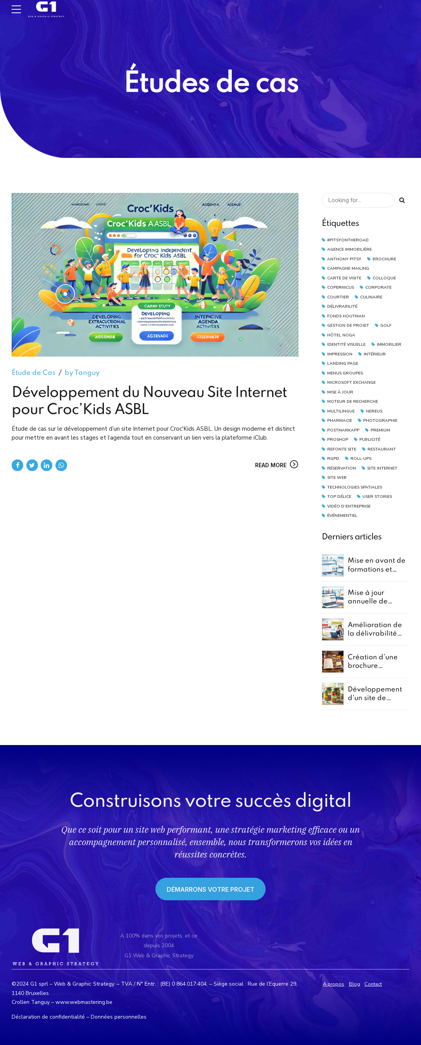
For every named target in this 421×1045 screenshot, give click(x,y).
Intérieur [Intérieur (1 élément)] (375, 354)
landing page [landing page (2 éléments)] (342, 363)
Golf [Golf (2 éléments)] (386, 325)
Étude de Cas (33, 373)
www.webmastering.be (83, 1002)
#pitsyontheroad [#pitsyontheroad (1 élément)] (348, 240)
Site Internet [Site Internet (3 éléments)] (382, 468)
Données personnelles (119, 1017)
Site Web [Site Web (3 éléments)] (337, 477)
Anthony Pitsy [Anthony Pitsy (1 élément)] (344, 259)
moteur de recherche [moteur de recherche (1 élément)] (352, 401)
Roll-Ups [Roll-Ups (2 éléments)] (360, 458)
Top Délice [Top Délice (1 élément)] (339, 496)
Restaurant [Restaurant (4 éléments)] (382, 449)
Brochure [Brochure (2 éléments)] (384, 259)
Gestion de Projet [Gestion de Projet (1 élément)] (348, 325)
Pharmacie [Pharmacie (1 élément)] (339, 420)
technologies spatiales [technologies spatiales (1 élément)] (354, 487)
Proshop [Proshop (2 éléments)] (337, 439)
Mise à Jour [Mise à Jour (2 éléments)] (340, 392)
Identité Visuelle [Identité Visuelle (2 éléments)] (346, 344)
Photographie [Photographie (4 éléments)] (380, 420)
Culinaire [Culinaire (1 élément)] (371, 297)
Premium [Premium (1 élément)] (380, 430)
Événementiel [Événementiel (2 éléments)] (342, 515)
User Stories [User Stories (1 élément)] (377, 496)
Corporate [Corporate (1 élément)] (378, 287)
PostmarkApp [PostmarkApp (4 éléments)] (343, 430)
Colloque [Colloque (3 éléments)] (384, 278)
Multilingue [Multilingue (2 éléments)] (341, 411)
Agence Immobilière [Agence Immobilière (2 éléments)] (349, 249)
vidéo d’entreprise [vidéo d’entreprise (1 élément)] (349, 506)
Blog (354, 984)
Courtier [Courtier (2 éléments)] (338, 297)
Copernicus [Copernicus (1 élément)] (340, 287)
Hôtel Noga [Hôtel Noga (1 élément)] (341, 335)
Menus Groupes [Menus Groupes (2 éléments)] (345, 373)
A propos (333, 984)
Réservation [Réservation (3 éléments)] (341, 468)
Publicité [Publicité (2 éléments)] (369, 439)
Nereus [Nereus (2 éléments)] (374, 411)
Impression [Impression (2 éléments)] (339, 354)
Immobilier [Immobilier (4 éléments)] (389, 344)
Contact (373, 984)
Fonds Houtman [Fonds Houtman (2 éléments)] (346, 316)
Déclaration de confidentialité (48, 1017)
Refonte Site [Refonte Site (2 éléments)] (341, 449)
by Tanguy (82, 373)
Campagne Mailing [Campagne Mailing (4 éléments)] (348, 268)
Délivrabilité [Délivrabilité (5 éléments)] (342, 306)
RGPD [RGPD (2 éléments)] (333, 458)
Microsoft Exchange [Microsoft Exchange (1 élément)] (351, 382)
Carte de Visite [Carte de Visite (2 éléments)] (344, 278)
